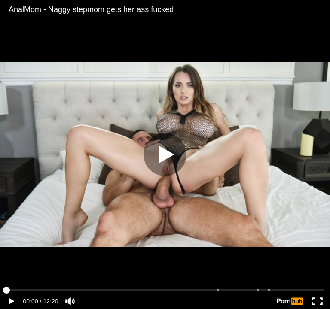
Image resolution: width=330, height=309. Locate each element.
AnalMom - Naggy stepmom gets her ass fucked (91, 9)
